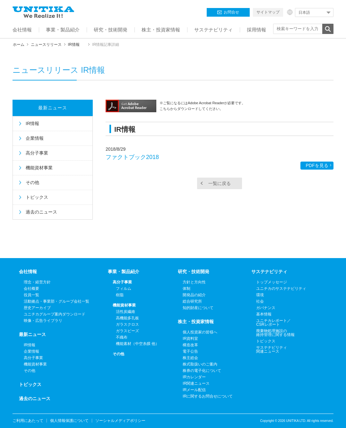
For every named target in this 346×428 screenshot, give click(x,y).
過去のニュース (41, 211)
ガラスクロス (127, 324)
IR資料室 (190, 338)
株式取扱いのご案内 (200, 364)
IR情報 (74, 44)
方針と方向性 (194, 282)
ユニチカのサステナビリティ (281, 288)
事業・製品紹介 (123, 271)
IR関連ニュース (196, 383)
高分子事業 (37, 152)
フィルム (123, 288)
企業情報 (35, 138)
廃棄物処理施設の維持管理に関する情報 (275, 333)
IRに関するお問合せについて (208, 396)
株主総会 (190, 358)
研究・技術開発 (193, 271)
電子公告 (190, 351)
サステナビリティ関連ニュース (271, 349)
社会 (260, 301)
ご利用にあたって (28, 420)
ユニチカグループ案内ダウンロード (54, 314)
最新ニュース (52, 107)
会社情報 (28, 271)
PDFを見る (317, 165)
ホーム (18, 44)
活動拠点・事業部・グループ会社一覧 (56, 301)
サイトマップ (268, 12)
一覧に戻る (219, 183)
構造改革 (190, 345)
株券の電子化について (202, 370)
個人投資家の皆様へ (200, 332)
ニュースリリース (46, 44)
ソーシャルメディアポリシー (120, 420)
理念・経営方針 (37, 282)
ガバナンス (265, 308)
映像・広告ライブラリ (43, 320)
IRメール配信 (194, 390)
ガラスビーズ (127, 331)
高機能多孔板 (127, 318)
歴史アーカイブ (37, 308)
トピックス (37, 197)
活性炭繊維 (125, 311)
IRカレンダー (194, 377)
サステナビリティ (269, 271)
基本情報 (264, 314)
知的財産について (198, 308)
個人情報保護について (69, 420)
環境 (260, 295)
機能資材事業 (39, 167)
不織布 (121, 337)
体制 (186, 288)
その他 (32, 182)
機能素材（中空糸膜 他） (137, 343)
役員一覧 (31, 295)
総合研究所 (192, 301)
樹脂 (120, 295)
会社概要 (31, 288)
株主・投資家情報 (196, 321)
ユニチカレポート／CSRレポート (273, 322)
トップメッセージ (271, 282)
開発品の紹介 (194, 295)
